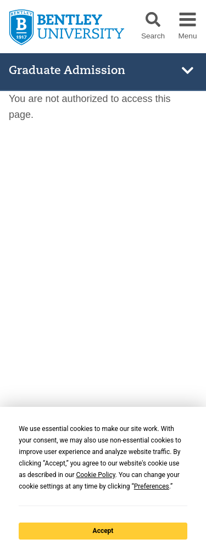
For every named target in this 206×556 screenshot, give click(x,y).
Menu (187, 36)
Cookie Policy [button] (95, 475)
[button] (153, 19)
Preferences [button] (151, 486)
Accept (103, 531)
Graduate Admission (67, 71)
